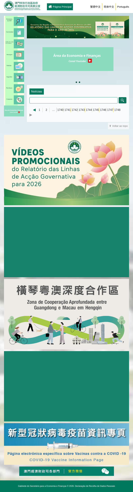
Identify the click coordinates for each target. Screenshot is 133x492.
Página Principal (60, 7)
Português (123, 6)
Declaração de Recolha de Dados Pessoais (95, 486)
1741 (67, 109)
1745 (96, 109)
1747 (110, 109)
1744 (89, 109)
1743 (82, 109)
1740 (60, 109)
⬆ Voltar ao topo (118, 126)
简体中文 (109, 6)
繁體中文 (95, 6)
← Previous (32, 110)
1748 (117, 109)
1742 (75, 109)
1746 (103, 109)
